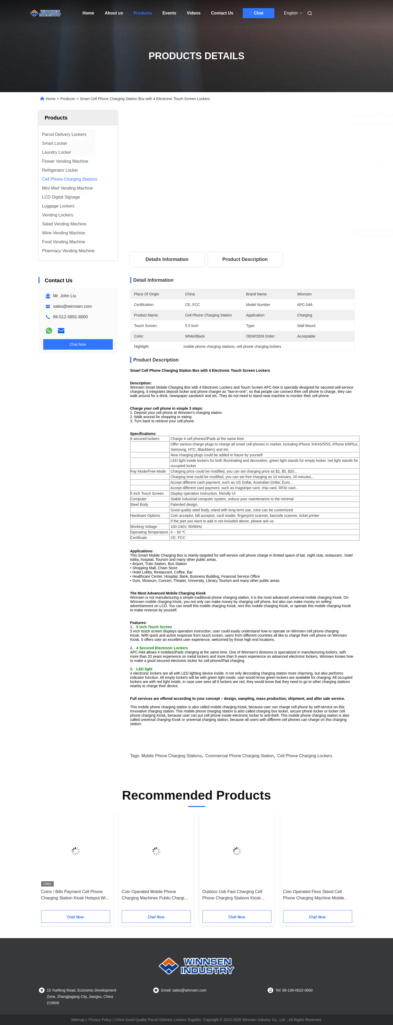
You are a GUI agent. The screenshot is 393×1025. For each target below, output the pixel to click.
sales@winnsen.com (72, 306)
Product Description (245, 259)
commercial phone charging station (239, 756)
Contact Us (222, 13)
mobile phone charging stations (171, 756)
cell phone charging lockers (304, 756)
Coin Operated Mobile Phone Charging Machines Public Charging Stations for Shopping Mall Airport (155, 895)
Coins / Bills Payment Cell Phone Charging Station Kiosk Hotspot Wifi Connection (74, 895)
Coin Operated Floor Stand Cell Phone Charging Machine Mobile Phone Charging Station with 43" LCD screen (313, 895)
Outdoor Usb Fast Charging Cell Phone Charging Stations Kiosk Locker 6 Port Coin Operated (232, 895)
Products (143, 13)
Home (88, 13)
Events (169, 13)
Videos (194, 13)
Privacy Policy (100, 1020)
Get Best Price (270, 233)
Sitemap (77, 1020)
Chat (258, 13)
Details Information (166, 259)
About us (114, 13)
